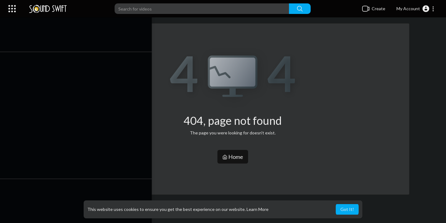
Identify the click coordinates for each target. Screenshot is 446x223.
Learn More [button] (258, 209)
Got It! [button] (347, 209)
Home (235, 156)
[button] (415, 9)
